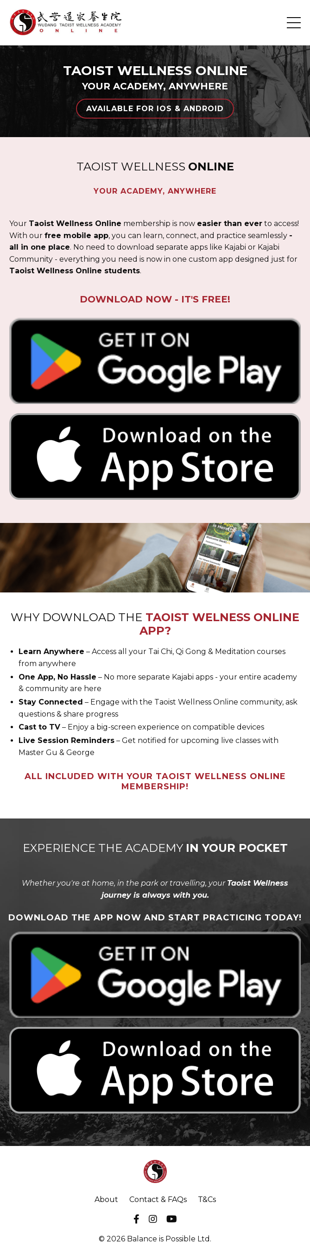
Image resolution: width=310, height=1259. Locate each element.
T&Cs (207, 1199)
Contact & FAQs (158, 1199)
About (106, 1199)
